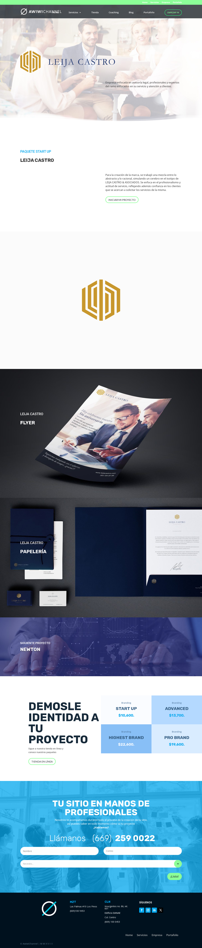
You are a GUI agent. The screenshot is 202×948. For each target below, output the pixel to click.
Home (145, 2)
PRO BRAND (176, 737)
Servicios (154, 2)
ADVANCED (176, 708)
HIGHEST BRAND (126, 737)
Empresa (166, 2)
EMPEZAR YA (173, 12)
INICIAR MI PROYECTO (122, 199)
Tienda (95, 12)
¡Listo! (174, 876)
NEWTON (30, 649)
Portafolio (177, 2)
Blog (131, 12)
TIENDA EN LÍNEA (42, 761)
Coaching (114, 12)
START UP (126, 708)
